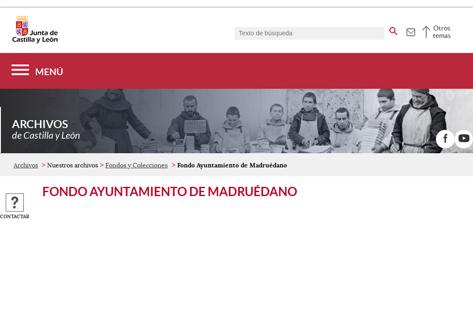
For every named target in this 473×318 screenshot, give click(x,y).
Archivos (26, 165)
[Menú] (37, 71)
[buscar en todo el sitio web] (393, 29)
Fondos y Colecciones (136, 165)
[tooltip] (410, 31)
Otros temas (442, 31)
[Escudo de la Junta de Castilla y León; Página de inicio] (35, 41)
